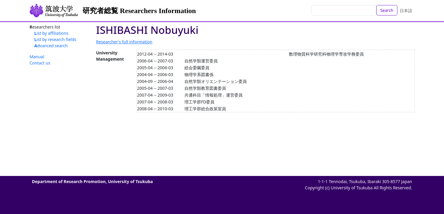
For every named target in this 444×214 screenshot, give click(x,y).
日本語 (406, 10)
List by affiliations (51, 33)
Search (386, 10)
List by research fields (55, 39)
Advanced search (51, 45)
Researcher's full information (124, 42)
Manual (37, 56)
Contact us (40, 63)
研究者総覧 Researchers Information (139, 11)
